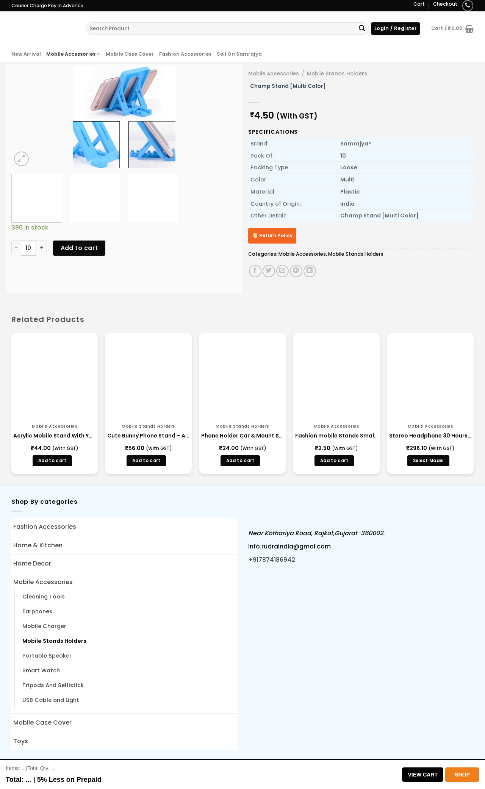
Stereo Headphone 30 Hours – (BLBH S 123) (430, 435)
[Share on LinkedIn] (310, 271)
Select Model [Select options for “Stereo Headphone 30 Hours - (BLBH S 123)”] (428, 461)
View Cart (423, 775)
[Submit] (361, 28)
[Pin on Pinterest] (296, 271)
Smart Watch (41, 670)
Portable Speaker (47, 655)
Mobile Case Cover (130, 54)
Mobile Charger (44, 626)
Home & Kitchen (38, 545)
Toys (20, 741)
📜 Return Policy (272, 235)
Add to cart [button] (52, 461)
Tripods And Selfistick (53, 685)
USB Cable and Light (50, 700)
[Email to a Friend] (282, 271)
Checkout (445, 4)
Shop (462, 775)
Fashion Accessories (185, 54)
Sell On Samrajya (239, 54)
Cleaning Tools (43, 596)
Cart (419, 4)
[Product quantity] (28, 248)
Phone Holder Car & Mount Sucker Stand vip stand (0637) (242, 435)
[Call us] (467, 5)
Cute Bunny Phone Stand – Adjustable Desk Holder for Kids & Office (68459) (148, 435)
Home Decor (32, 563)
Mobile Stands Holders (337, 73)
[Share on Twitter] (269, 271)
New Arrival (26, 54)
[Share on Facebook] (255, 271)
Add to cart (79, 248)
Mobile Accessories (73, 54)
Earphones (37, 611)
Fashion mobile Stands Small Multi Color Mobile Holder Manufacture (336, 435)
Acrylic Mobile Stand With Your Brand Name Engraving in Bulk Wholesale (54, 435)
